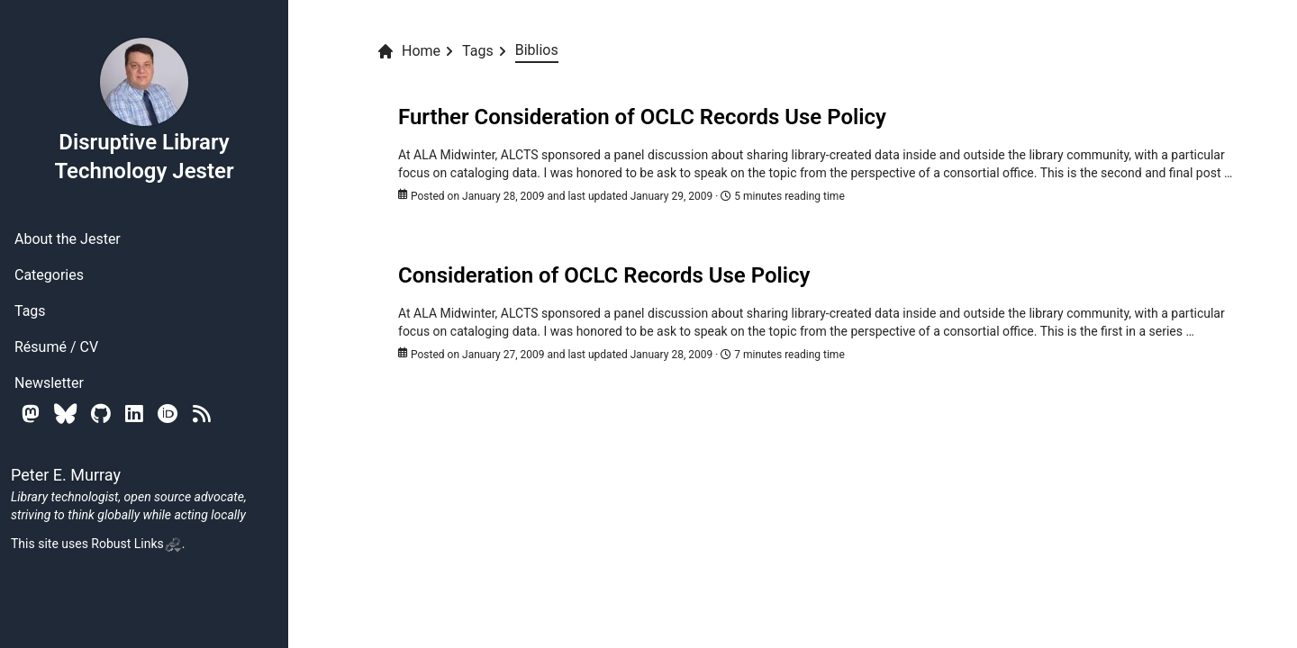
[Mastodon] (31, 413)
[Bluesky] (65, 413)
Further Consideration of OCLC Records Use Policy (642, 117)
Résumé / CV (56, 347)
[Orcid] (168, 413)
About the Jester (67, 239)
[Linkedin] (134, 413)
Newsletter (49, 383)
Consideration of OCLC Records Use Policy (604, 275)
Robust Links (136, 543)
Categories (49, 275)
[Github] (101, 413)
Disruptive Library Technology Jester (143, 110)
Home (408, 51)
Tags (30, 311)
